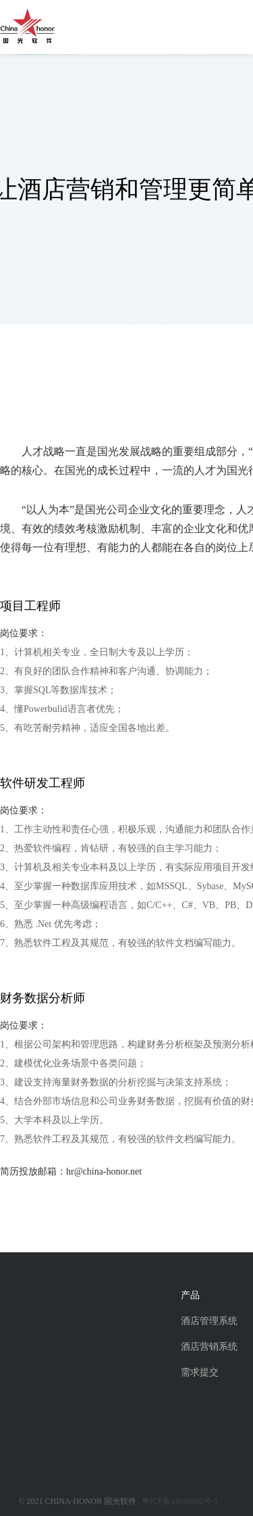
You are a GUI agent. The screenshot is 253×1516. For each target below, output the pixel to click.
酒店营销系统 (209, 1347)
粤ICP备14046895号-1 (180, 1501)
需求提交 (200, 1372)
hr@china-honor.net (104, 1171)
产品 (190, 1295)
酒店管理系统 (209, 1321)
